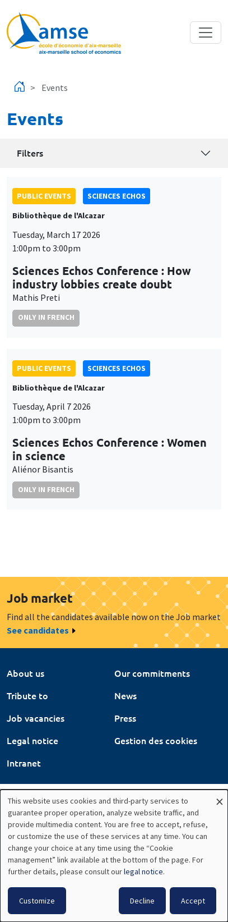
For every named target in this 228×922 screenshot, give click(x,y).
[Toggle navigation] (205, 32)
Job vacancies (35, 718)
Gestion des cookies (155, 740)
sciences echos (116, 196)
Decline (142, 901)
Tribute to (27, 695)
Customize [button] (37, 901)
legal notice (143, 871)
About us (25, 673)
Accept (193, 901)
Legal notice (32, 740)
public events (44, 196)
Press (125, 718)
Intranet (24, 762)
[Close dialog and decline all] (219, 797)
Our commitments (152, 673)
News (125, 695)
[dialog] (114, 856)
